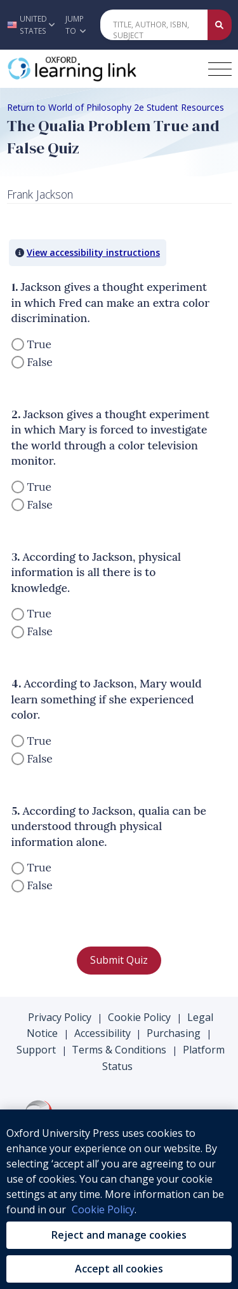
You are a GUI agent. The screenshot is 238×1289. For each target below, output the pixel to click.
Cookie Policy (139, 1017)
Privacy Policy (59, 1017)
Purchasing (174, 1033)
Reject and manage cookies (119, 1235)
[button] (29, 24)
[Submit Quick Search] (220, 25)
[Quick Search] (154, 25)
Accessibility (102, 1033)
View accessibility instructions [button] (93, 252)
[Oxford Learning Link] (102, 69)
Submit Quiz (119, 960)
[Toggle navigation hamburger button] (220, 69)
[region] (119, 1199)
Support (36, 1050)
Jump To (75, 24)
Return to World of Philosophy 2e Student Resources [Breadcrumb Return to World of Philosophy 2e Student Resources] (115, 107)
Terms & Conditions (119, 1050)
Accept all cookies (119, 1269)
